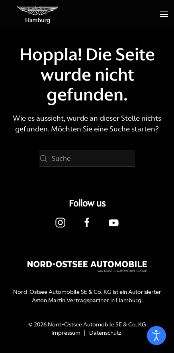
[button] (164, 14)
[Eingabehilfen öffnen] (156, 335)
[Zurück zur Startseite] (38, 14)
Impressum (65, 332)
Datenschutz (105, 332)
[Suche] (87, 158)
